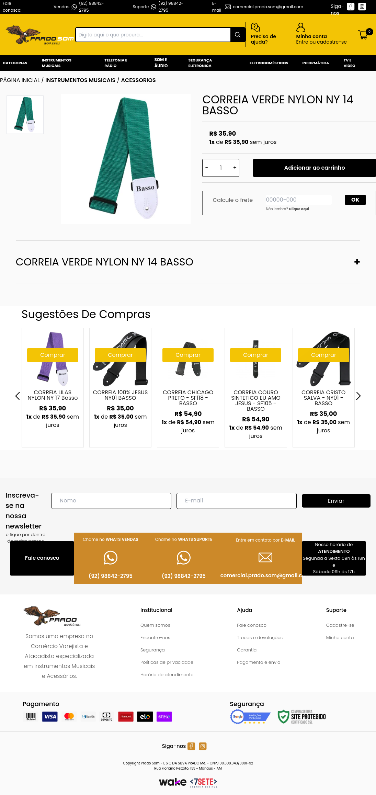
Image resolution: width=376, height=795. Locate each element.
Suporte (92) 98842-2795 (158, 6)
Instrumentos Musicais (56, 63)
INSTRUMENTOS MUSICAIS (80, 80)
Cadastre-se (340, 625)
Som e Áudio (161, 63)
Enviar (336, 501)
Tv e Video (349, 63)
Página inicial (20, 80)
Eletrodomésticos (269, 63)
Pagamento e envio (258, 662)
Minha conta (340, 637)
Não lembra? (287, 209)
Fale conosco (251, 625)
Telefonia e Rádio (115, 63)
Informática (315, 63)
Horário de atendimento (167, 674)
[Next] (358, 396)
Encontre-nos (155, 637)
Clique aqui (299, 209)
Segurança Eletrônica (200, 63)
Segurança (152, 650)
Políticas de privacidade (166, 662)
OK (355, 200)
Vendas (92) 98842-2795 (79, 6)
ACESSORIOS (138, 80)
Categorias (15, 63)
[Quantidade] (220, 168)
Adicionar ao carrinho (314, 168)
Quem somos (155, 625)
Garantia (247, 650)
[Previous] (17, 396)
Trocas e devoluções (260, 637)
